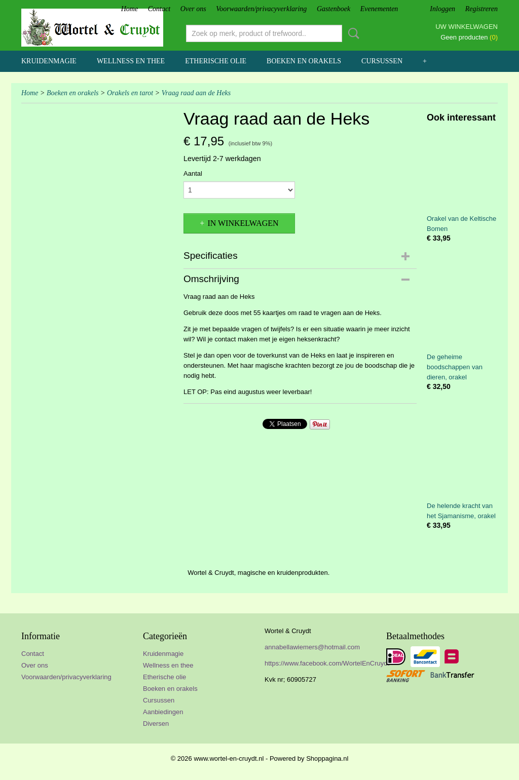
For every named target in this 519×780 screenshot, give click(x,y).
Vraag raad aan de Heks (196, 93)
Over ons (193, 9)
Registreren (481, 9)
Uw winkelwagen (466, 26)
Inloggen (442, 9)
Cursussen (381, 61)
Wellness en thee (131, 61)
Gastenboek (333, 9)
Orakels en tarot (130, 93)
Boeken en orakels (304, 61)
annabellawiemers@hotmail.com (312, 647)
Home (129, 9)
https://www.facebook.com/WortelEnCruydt (327, 663)
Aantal (192, 173)
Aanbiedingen (163, 712)
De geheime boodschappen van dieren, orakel (455, 367)
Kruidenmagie (49, 61)
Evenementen (379, 9)
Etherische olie (215, 61)
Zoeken (351, 33)
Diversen (156, 723)
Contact (159, 9)
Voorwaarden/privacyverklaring (261, 9)
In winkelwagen (242, 223)
